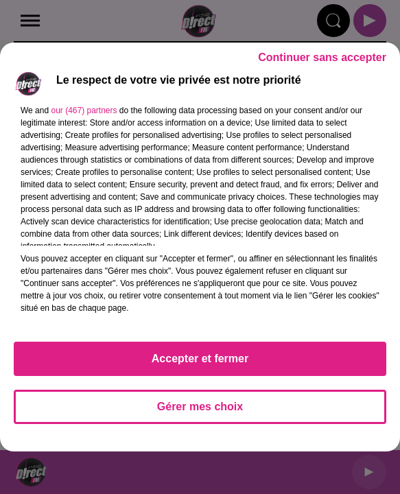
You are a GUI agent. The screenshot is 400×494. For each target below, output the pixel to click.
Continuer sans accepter (322, 57)
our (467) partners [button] (84, 110)
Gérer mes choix (200, 406)
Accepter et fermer (200, 358)
